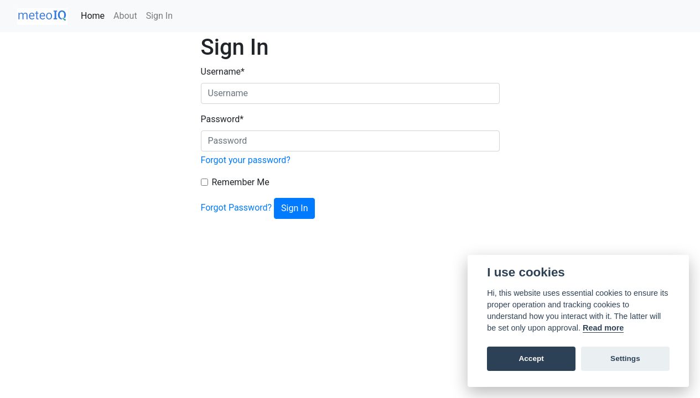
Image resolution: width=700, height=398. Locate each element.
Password (222, 119)
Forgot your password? (246, 160)
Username (223, 71)
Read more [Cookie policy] (603, 327)
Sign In (159, 16)
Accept (530, 358)
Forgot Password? (236, 207)
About (125, 16)
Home (95, 15)
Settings (625, 358)
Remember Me (240, 182)
